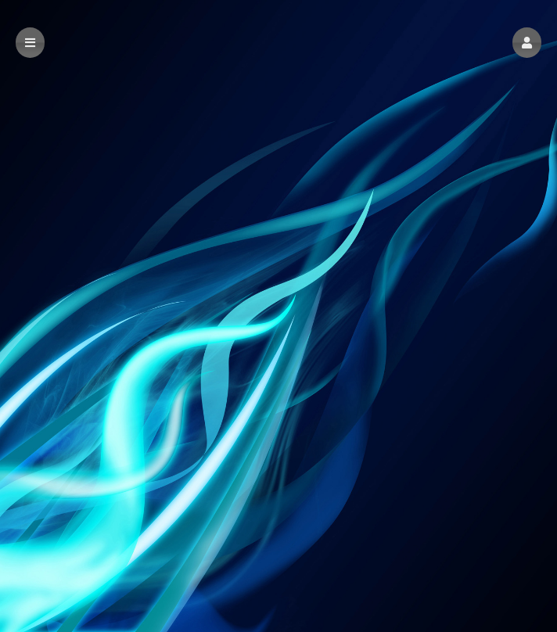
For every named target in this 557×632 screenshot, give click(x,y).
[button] (526, 42)
